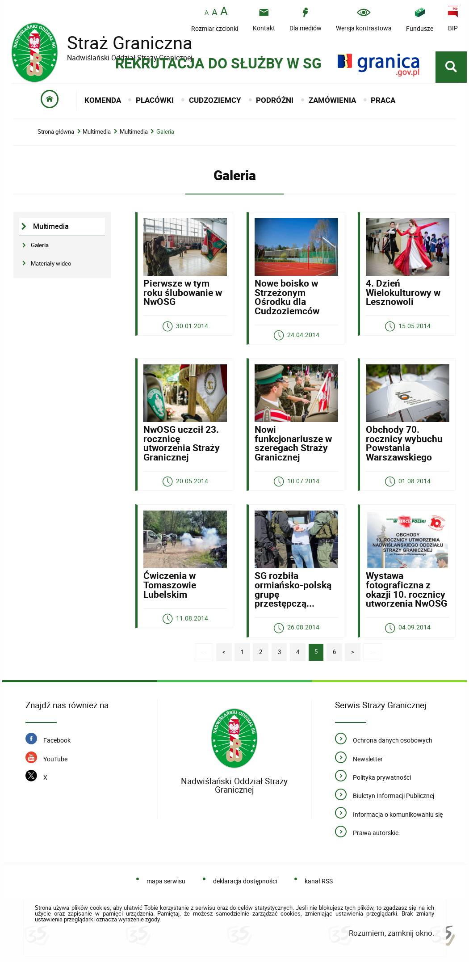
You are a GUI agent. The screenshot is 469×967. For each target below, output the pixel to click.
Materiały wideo (51, 265)
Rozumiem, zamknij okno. (391, 938)
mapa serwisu (166, 886)
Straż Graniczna (122, 42)
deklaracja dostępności (245, 886)
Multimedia (97, 134)
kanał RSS (319, 886)
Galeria (165, 134)
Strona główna (56, 134)
